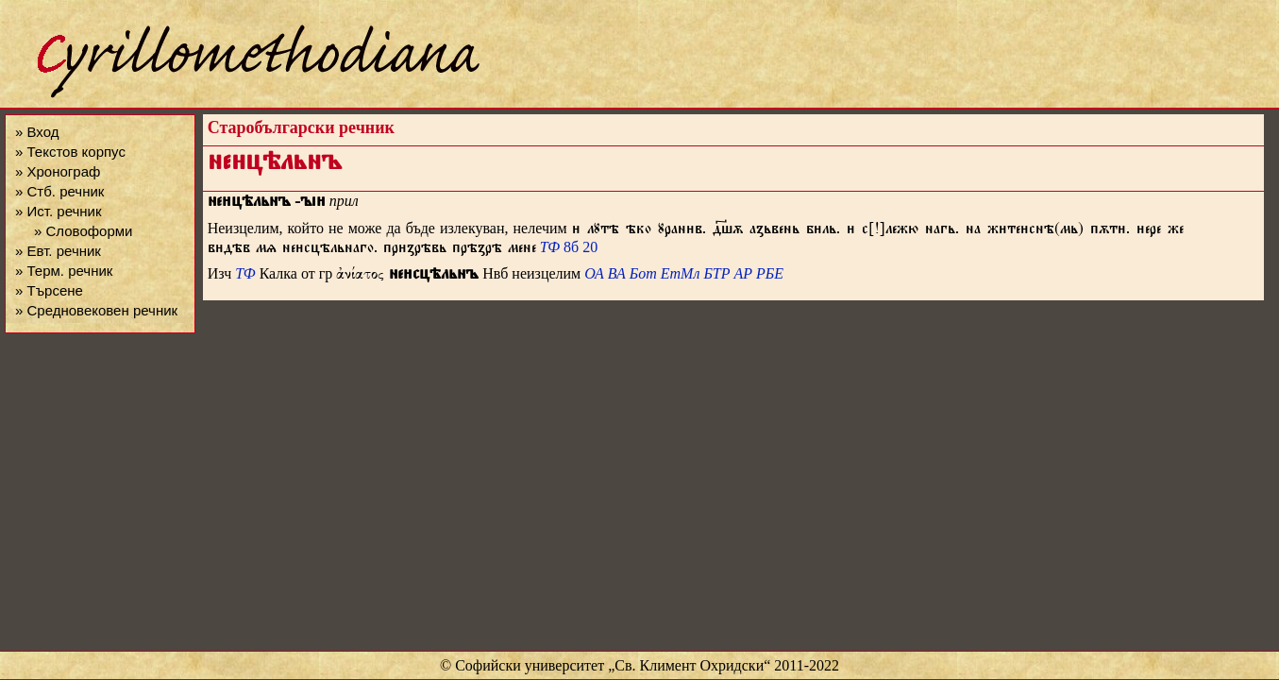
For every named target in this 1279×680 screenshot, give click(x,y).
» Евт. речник (58, 251)
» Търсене (49, 290)
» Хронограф (57, 171)
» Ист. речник (58, 211)
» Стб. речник (59, 191)
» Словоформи (83, 231)
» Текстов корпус (70, 152)
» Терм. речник (63, 271)
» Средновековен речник (96, 310)
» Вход (37, 132)
